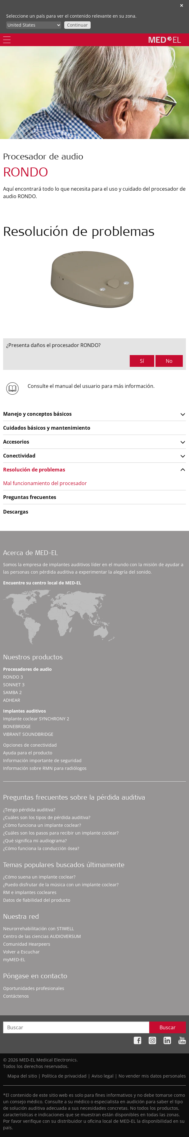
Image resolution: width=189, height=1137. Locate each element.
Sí (142, 361)
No (169, 361)
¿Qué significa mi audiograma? (35, 841)
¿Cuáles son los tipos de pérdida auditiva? (46, 817)
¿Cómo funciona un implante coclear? (42, 825)
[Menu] (7, 40)
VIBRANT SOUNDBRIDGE (28, 734)
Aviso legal (103, 1076)
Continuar (77, 25)
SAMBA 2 (12, 692)
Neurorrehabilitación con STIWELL (38, 928)
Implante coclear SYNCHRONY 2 (36, 719)
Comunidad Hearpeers (26, 944)
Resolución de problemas (34, 469)
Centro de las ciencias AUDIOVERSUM (42, 936)
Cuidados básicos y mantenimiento (46, 427)
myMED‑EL (14, 959)
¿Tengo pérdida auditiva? (29, 810)
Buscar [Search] (168, 1027)
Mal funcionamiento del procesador (45, 483)
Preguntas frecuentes (29, 497)
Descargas (15, 511)
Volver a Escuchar (21, 952)
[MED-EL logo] (165, 40)
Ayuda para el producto (27, 753)
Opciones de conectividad (30, 745)
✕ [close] (181, 5)
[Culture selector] (33, 25)
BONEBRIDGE (17, 726)
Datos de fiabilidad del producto (36, 900)
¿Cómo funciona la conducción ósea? (41, 848)
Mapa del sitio (22, 1076)
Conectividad (19, 455)
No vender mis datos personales (152, 1076)
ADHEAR (11, 700)
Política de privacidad (64, 1076)
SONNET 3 (14, 685)
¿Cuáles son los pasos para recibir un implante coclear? (61, 833)
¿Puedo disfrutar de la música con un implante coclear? (61, 884)
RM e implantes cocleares (29, 892)
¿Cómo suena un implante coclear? (39, 877)
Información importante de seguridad (42, 760)
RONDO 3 (13, 677)
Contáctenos (16, 996)
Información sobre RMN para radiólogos (45, 768)
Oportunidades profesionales (33, 988)
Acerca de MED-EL (30, 553)
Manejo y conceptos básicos (37, 413)
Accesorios (16, 441)
